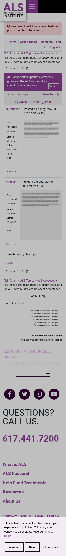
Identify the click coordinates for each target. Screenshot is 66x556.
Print (48, 102)
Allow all (14, 547)
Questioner (13, 109)
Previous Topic (18, 94)
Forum (25, 516)
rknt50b (11, 181)
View (52, 86)
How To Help (33, 373)
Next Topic (51, 94)
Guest (9, 263)
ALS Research (16, 473)
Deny (32, 547)
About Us (12, 501)
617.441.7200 (31, 438)
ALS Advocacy (46, 53)
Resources (13, 491)
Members (46, 42)
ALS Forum (11, 53)
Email (35, 102)
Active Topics (28, 42)
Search (12, 42)
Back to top (11, 171)
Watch (23, 102)
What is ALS (14, 464)
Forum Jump (38, 296)
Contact (10, 516)
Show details (51, 547)
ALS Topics (27, 53)
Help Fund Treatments (24, 482)
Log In (21, 30)
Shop (39, 516)
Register (34, 30)
